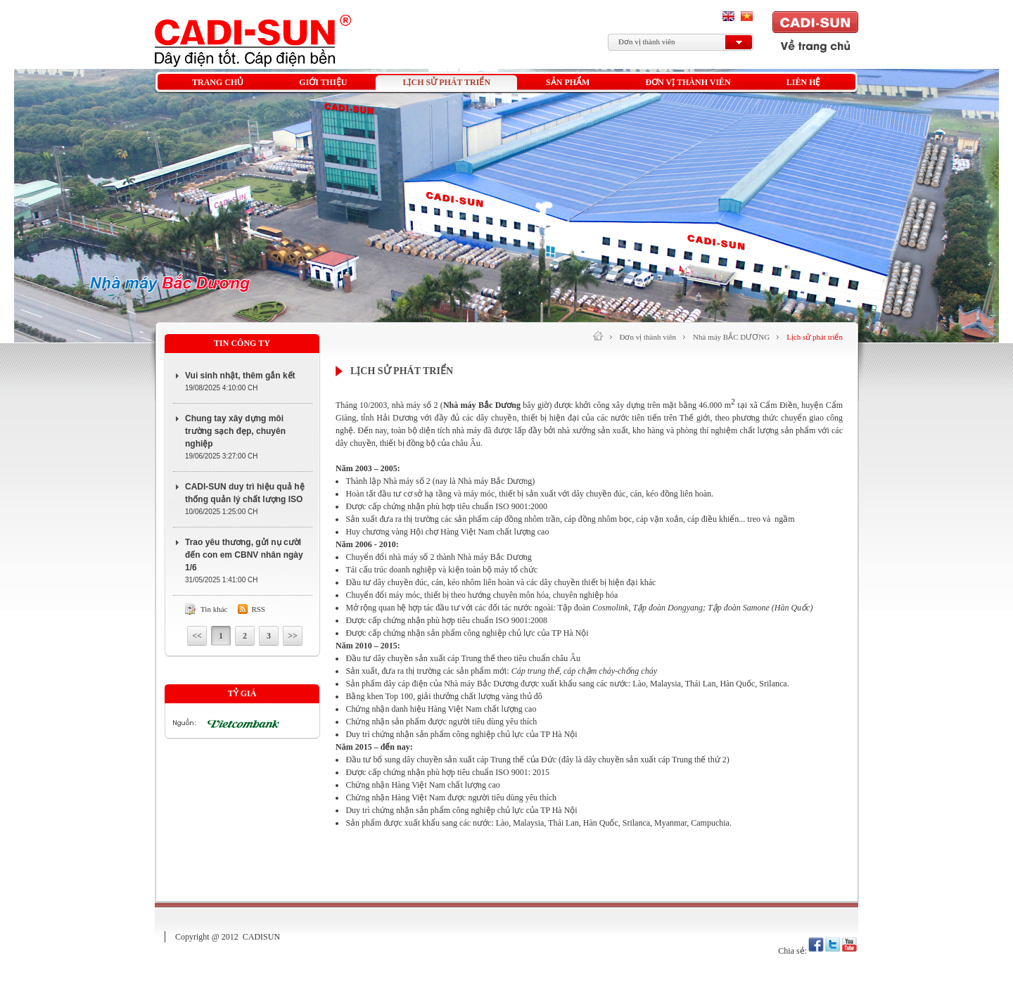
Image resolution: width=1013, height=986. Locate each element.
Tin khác (213, 609)
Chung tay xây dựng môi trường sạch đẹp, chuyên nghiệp (235, 431)
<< (197, 636)
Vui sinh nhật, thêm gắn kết (240, 375)
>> (293, 636)
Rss (258, 609)
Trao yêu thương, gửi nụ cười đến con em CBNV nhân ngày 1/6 (244, 554)
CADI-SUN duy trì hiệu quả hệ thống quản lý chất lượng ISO (245, 493)
